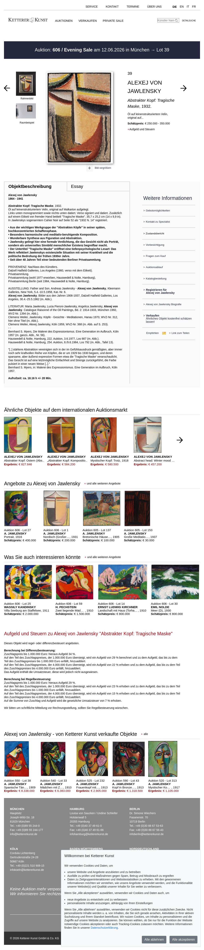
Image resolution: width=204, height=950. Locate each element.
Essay (77, 186)
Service (91, 6)
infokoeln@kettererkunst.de (27, 869)
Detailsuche (189, 21)
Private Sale (113, 20)
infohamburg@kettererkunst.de (89, 834)
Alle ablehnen (154, 939)
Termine (133, 6)
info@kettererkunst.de (23, 834)
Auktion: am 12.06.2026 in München (93, 49)
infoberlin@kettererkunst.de (146, 834)
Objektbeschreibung (29, 186)
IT (188, 6)
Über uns (154, 6)
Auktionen (64, 20)
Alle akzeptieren (183, 939)
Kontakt (112, 6)
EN (181, 6)
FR (194, 6)
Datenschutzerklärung (104, 927)
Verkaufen (87, 20)
